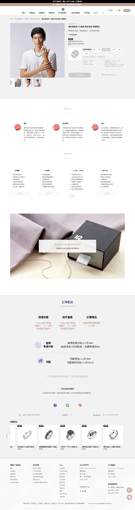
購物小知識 (36, 479)
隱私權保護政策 (70, 503)
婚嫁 (61, 491)
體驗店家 (62, 482)
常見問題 (33, 503)
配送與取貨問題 (37, 474)
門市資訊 (126, 10)
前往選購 (19, 193)
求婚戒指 (32, 13)
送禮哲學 (62, 485)
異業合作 (54, 503)
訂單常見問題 (37, 471)
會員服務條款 (80, 503)
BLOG (96, 13)
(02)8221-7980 (84, 468)
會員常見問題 (37, 468)
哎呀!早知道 (63, 494)
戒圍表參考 (101, 57)
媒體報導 (62, 477)
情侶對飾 (51, 13)
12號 (86, 54)
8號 (104, 49)
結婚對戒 (42, 13)
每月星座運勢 (64, 471)
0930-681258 (120, 468)
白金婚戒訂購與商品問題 (40, 482)
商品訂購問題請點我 (108, 75)
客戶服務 (87, 13)
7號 (99, 49)
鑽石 (23, 13)
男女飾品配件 (62, 13)
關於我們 (26, 503)
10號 (113, 49)
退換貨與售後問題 (38, 477)
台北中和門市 (84, 465)
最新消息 (62, 474)
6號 (94, 49)
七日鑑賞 (40, 503)
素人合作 (61, 503)
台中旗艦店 (111, 465)
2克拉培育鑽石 (75, 13)
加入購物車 (79, 75)
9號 (109, 49)
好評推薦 (62, 479)
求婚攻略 (62, 496)
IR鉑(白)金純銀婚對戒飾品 (106, 415)
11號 (119, 49)
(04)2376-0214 (112, 468)
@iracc (71, 415)
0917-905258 (92, 468)
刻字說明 (86, 57)
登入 (110, 10)
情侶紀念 (62, 488)
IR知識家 (62, 468)
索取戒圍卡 (93, 57)
